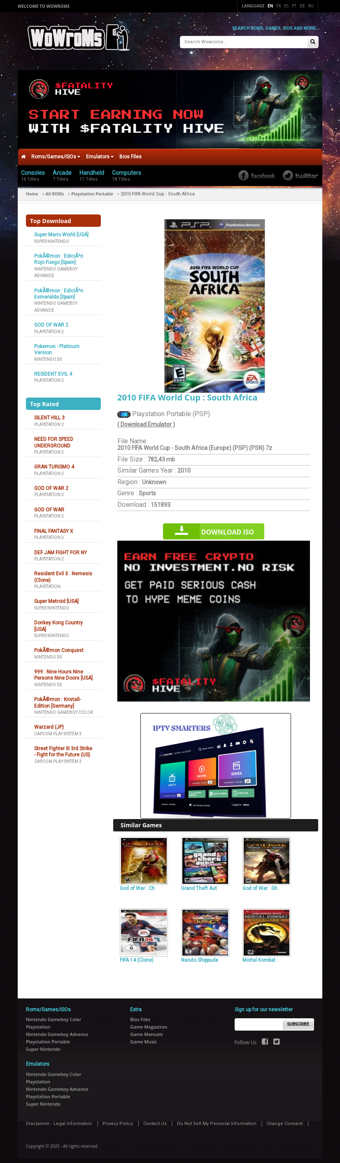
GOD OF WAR (49, 506)
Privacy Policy (117, 1119)
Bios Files (130, 153)
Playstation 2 (49, 327)
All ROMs (55, 190)
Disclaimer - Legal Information (59, 1119)
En (270, 6)
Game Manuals (146, 1030)
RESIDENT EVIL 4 (53, 370)
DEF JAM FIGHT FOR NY (60, 548)
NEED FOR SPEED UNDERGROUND (53, 439)
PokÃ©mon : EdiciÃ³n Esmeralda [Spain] (58, 290)
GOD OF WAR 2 (51, 321)
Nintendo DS (48, 355)
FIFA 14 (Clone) (137, 956)
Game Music (143, 1038)
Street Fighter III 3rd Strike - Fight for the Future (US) (63, 748)
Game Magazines (148, 1023)
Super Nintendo (51, 237)
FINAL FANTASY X (53, 527)
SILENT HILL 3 (49, 414)
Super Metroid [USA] (56, 597)
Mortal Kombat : (260, 956)
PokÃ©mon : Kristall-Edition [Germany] (57, 699)
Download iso (227, 528)
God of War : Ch (137, 884)
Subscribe (298, 1020)
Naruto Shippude (199, 956)
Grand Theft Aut (199, 884)
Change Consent (284, 1119)
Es (286, 6)
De (302, 6)
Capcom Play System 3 (58, 729)
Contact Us (155, 1119)
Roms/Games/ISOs (55, 153)
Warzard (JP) (49, 723)
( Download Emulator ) (146, 420)
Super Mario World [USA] (61, 231)
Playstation (47, 582)
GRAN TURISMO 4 (54, 463)
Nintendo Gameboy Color (63, 708)
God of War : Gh (259, 884)
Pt (294, 6)
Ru (311, 6)
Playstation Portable (92, 190)
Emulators (100, 153)
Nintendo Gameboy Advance (57, 1030)
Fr (278, 6)
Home (32, 190)
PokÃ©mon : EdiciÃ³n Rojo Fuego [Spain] (58, 255)
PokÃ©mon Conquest (59, 647)
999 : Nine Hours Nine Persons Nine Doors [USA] (63, 671)
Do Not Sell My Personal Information (216, 1119)
